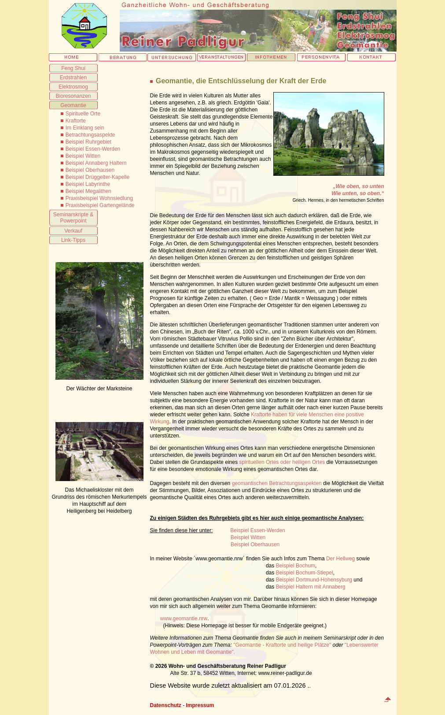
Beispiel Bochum (295, 566)
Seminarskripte (70, 214)
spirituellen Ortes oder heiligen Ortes (282, 462)
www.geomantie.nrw (183, 618)
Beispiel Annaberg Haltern (96, 163)
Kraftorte (76, 121)
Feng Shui (73, 68)
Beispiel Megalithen (88, 191)
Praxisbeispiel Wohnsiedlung (99, 198)
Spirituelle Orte (83, 114)
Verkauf (73, 231)
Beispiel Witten (83, 156)
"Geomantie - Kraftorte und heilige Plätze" (282, 645)
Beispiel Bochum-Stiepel (304, 573)
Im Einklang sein (85, 128)
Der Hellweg (340, 559)
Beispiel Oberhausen (90, 170)
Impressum (200, 705)
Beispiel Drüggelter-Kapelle (97, 177)
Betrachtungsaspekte (90, 135)
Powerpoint (73, 221)
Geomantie (73, 105)
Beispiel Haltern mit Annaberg (311, 587)
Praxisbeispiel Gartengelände (100, 205)
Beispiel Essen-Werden (93, 149)
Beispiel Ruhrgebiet (88, 142)
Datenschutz (165, 705)
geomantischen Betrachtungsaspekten (277, 483)
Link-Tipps (73, 240)
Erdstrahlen (73, 77)
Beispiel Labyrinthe (88, 184)
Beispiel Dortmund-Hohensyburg (314, 580)
